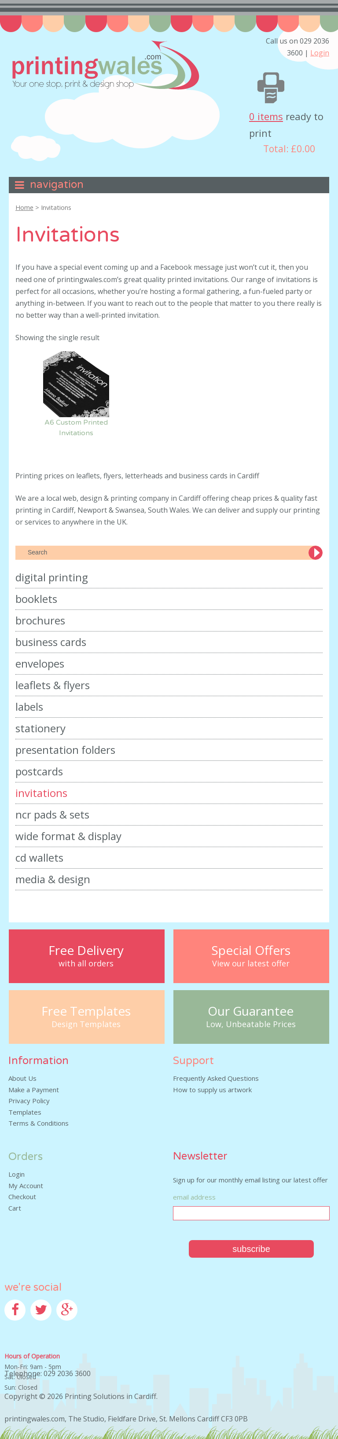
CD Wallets (39, 857)
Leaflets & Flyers (52, 685)
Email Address (194, 1197)
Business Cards (50, 642)
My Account (25, 1185)
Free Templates (86, 1011)
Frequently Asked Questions (216, 1078)
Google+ (69, 1326)
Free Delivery (86, 950)
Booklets (36, 598)
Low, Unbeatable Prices (251, 1024)
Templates (24, 1112)
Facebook (18, 1326)
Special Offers (250, 950)
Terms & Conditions (38, 1123)
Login (319, 53)
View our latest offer (251, 963)
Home (24, 207)
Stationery (40, 728)
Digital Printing (51, 577)
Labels (29, 706)
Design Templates (86, 1024)
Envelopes (39, 663)
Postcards (39, 771)
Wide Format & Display (68, 836)
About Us (22, 1078)
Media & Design (52, 879)
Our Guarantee (251, 1011)
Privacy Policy (29, 1100)
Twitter (41, 1326)
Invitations (41, 793)
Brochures (40, 620)
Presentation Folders (65, 749)
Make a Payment (33, 1089)
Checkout (22, 1196)
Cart (14, 1208)
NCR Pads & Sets (52, 814)
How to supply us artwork (212, 1089)
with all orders (86, 963)
